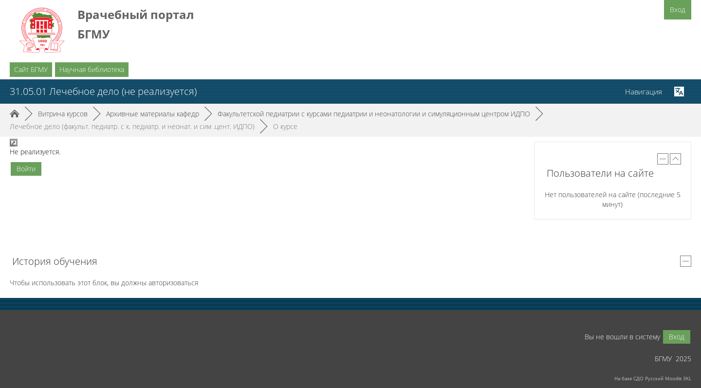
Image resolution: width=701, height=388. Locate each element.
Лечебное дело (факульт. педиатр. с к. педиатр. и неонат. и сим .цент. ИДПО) (132, 126)
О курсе (285, 126)
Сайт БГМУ (31, 69)
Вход (677, 9)
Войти (26, 168)
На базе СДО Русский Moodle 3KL (652, 378)
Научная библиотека (91, 69)
